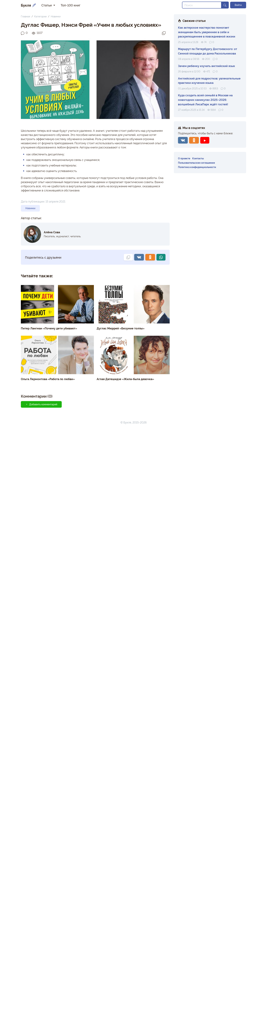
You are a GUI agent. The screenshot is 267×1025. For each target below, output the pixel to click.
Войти (238, 5)
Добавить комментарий (41, 404)
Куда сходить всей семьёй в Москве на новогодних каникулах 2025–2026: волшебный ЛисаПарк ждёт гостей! (205, 99)
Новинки (55, 16)
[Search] (201, 5)
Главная (25, 16)
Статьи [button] (47, 5)
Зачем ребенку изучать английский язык (206, 66)
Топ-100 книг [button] (70, 5)
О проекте (184, 158)
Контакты (198, 158)
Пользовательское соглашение (196, 162)
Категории (40, 16)
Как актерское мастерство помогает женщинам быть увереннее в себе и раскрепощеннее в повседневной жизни (206, 32)
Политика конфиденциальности (197, 167)
